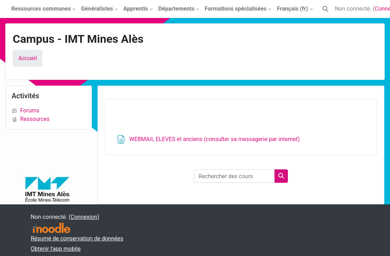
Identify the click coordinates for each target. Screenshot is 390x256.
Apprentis (135, 8)
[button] (325, 9)
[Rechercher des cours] (234, 176)
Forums (25, 110)
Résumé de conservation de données (77, 238)
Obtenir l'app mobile (56, 248)
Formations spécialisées (235, 8)
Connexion (84, 217)
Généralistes (97, 8)
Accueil (27, 58)
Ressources (30, 119)
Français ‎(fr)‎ (292, 8)
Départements (176, 8)
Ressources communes (41, 8)
